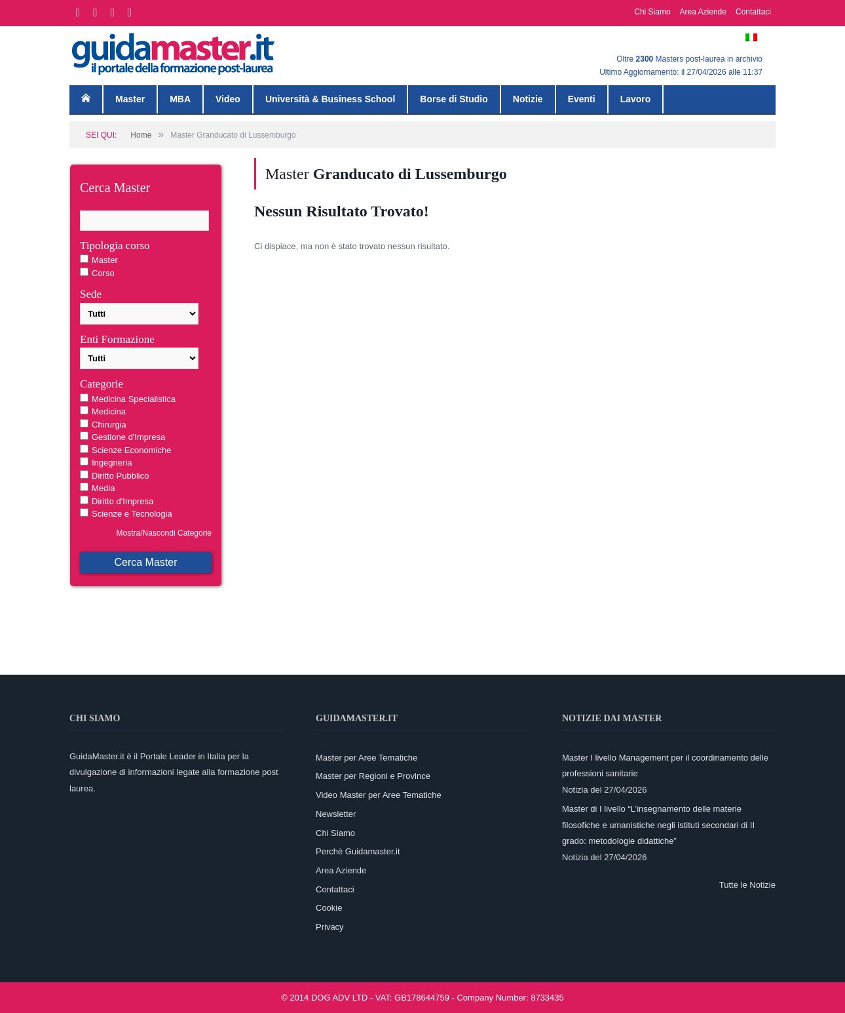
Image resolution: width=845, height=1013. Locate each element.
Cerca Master (145, 562)
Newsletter (336, 814)
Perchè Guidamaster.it (358, 851)
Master (130, 99)
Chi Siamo (652, 11)
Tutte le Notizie (747, 885)
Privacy (330, 927)
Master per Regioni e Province (373, 776)
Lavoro (635, 99)
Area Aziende (703, 11)
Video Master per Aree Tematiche (378, 795)
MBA (180, 99)
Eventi (581, 99)
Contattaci (753, 11)
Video (228, 99)
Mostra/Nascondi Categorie (164, 533)
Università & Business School (330, 99)
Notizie (528, 99)
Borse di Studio (453, 99)
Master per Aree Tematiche (366, 758)
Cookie (329, 908)
